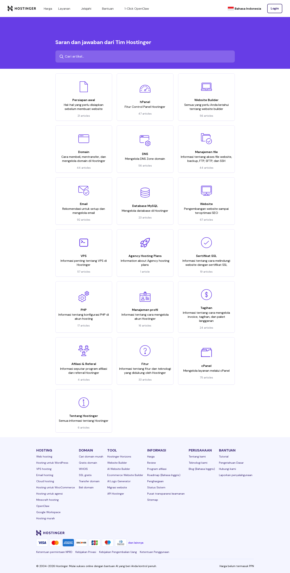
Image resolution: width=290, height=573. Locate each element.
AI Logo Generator (119, 481)
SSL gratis (85, 475)
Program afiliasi (157, 469)
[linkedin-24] (205, 532)
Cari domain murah (91, 456)
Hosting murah (45, 518)
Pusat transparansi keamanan (166, 493)
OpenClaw (42, 506)
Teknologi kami (198, 462)
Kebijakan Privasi (85, 552)
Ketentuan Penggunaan (154, 552)
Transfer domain (89, 481)
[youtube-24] (236, 532)
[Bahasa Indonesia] (244, 9)
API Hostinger (115, 493)
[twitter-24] (228, 532)
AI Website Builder (118, 469)
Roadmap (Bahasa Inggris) (163, 475)
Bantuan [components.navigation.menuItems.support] (110, 8)
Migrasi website (117, 487)
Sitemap (152, 500)
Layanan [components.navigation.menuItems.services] (66, 8)
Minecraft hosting (47, 500)
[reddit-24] (244, 532)
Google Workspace (48, 512)
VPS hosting (44, 469)
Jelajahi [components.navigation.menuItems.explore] (88, 8)
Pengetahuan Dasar (231, 462)
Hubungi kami (227, 469)
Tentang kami (197, 456)
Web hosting (44, 456)
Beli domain (86, 487)
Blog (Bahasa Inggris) (202, 469)
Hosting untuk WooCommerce (55, 487)
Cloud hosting (45, 481)
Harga (151, 456)
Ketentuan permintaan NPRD (54, 552)
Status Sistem (156, 487)
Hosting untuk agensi (49, 493)
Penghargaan (155, 481)
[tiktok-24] (251, 532)
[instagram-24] (220, 532)
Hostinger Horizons (119, 456)
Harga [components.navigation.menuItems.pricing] (48, 9)
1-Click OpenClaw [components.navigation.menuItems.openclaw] (136, 9)
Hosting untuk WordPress (52, 462)
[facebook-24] (213, 532)
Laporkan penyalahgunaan (235, 475)
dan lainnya (135, 542)
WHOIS (83, 469)
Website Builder (117, 462)
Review (151, 462)
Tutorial (223, 456)
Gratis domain (88, 462)
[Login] (274, 8)
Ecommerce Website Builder (125, 475)
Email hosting (44, 475)
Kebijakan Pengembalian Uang (118, 552)
